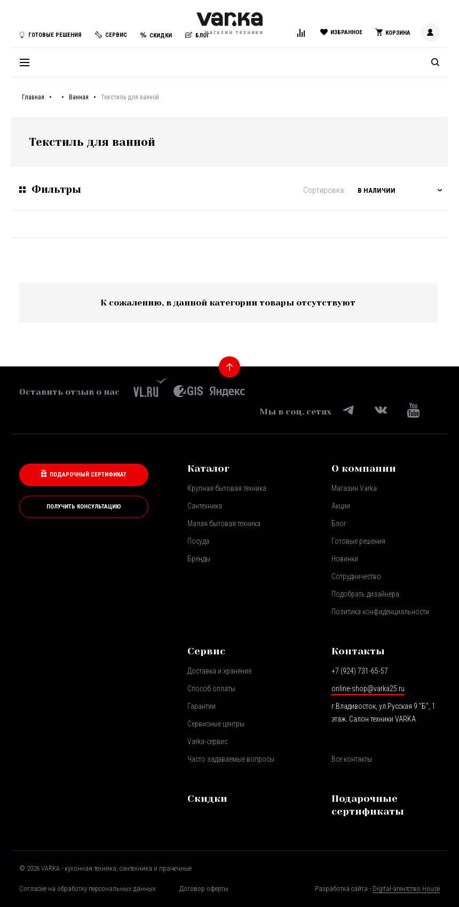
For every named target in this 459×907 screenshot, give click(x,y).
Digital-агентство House (406, 889)
